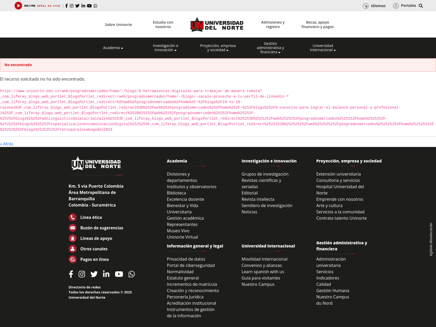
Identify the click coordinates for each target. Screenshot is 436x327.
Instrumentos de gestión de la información (191, 313)
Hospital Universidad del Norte (340, 190)
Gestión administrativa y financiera (270, 47)
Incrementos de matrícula (192, 284)
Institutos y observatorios (192, 186)
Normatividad (180, 272)
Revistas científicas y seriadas (261, 183)
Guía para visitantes (260, 278)
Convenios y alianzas (261, 265)
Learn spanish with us (262, 272)
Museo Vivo (178, 231)
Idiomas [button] (374, 6)
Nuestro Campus (257, 284)
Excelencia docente (185, 199)
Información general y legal (195, 246)
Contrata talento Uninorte (341, 218)
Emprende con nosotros (339, 199)
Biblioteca (176, 193)
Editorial (249, 193)
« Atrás (6, 144)
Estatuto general (183, 278)
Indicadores (327, 278)
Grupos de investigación (264, 174)
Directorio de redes (85, 287)
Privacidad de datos (186, 259)
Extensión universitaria (338, 174)
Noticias (249, 212)
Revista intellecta (257, 199)
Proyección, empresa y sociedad (218, 48)
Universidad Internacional (323, 48)
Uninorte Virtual (182, 237)
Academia (113, 48)
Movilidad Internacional (264, 259)
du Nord (324, 303)
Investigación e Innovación (165, 48)
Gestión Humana (332, 290)
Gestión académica (185, 218)
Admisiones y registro (272, 24)
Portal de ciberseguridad (191, 265)
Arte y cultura (329, 205)
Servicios (324, 272)
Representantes (182, 224)
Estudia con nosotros (163, 24)
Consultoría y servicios (338, 180)
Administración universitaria (331, 262)
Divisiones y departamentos (182, 177)
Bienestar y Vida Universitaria (182, 209)
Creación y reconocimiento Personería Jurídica (193, 294)
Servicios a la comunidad (340, 212)
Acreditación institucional (191, 303)
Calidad (323, 284)
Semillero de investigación (266, 205)
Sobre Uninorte (118, 24)
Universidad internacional (268, 246)
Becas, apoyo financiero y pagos (318, 24)
